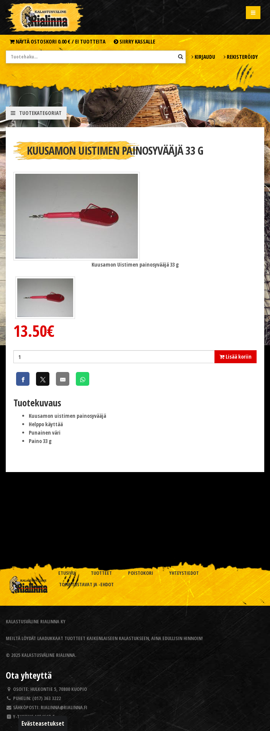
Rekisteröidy (241, 56)
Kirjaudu (203, 56)
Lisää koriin (235, 356)
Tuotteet (101, 573)
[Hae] (180, 56)
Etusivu (66, 573)
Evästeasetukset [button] (42, 723)
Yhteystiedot (184, 573)
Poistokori (140, 573)
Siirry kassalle (134, 41)
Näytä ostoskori (57, 41)
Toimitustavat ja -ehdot (86, 584)
